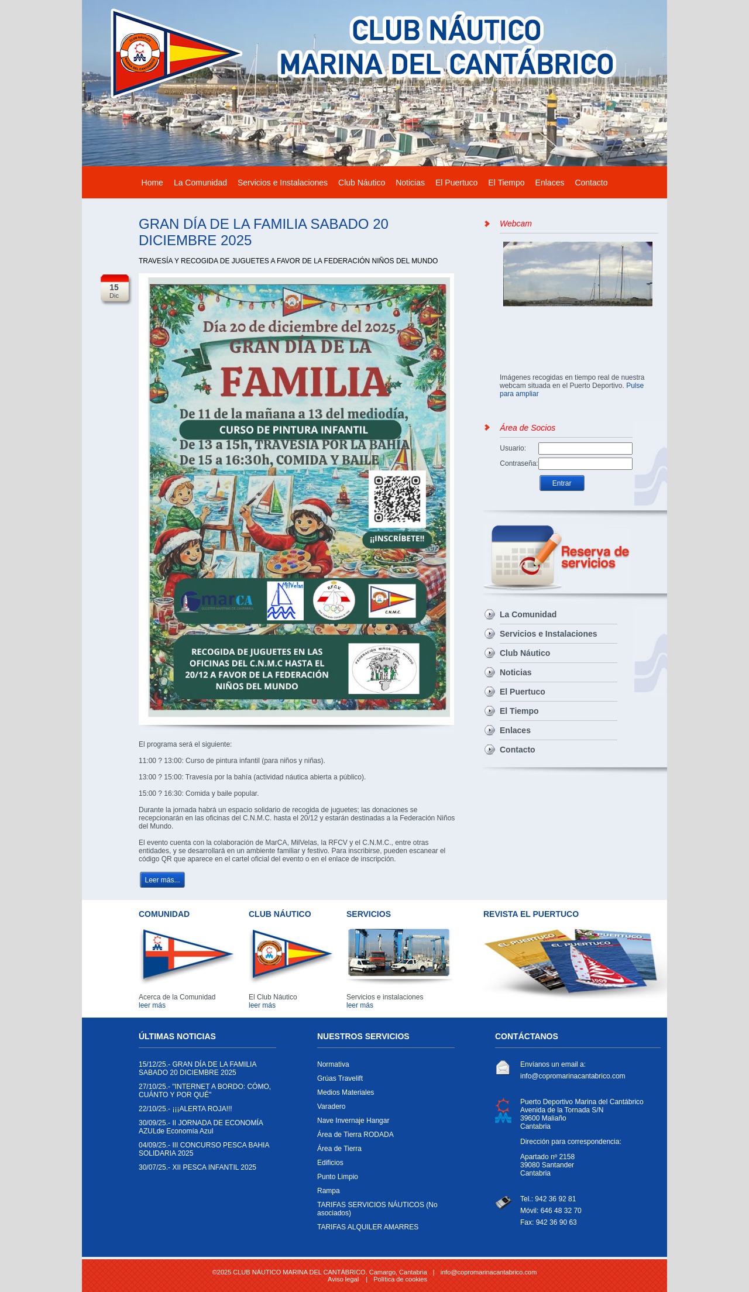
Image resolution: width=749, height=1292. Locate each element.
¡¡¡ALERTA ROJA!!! (204, 1112)
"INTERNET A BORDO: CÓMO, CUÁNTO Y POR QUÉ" (205, 1094)
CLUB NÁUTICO (280, 914)
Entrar (562, 483)
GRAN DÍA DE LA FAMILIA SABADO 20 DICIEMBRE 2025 (204, 1071)
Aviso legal (343, 1279)
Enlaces (550, 182)
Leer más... (162, 880)
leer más (152, 1005)
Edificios (383, 1166)
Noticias (410, 182)
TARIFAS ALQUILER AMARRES (383, 1230)
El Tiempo (506, 182)
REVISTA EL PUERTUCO (531, 914)
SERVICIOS (368, 914)
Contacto (591, 182)
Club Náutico (361, 182)
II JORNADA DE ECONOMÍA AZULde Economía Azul (204, 1130)
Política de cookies (400, 1279)
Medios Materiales (383, 1095)
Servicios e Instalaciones (283, 182)
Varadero (383, 1109)
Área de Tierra (383, 1152)
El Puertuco (456, 182)
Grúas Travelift (383, 1081)
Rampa (383, 1194)
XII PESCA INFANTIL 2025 (204, 1170)
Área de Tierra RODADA (383, 1137)
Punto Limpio (383, 1180)
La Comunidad (200, 182)
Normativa (383, 1067)
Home (152, 182)
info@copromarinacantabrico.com (573, 1076)
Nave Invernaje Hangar (383, 1123)
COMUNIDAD (164, 914)
